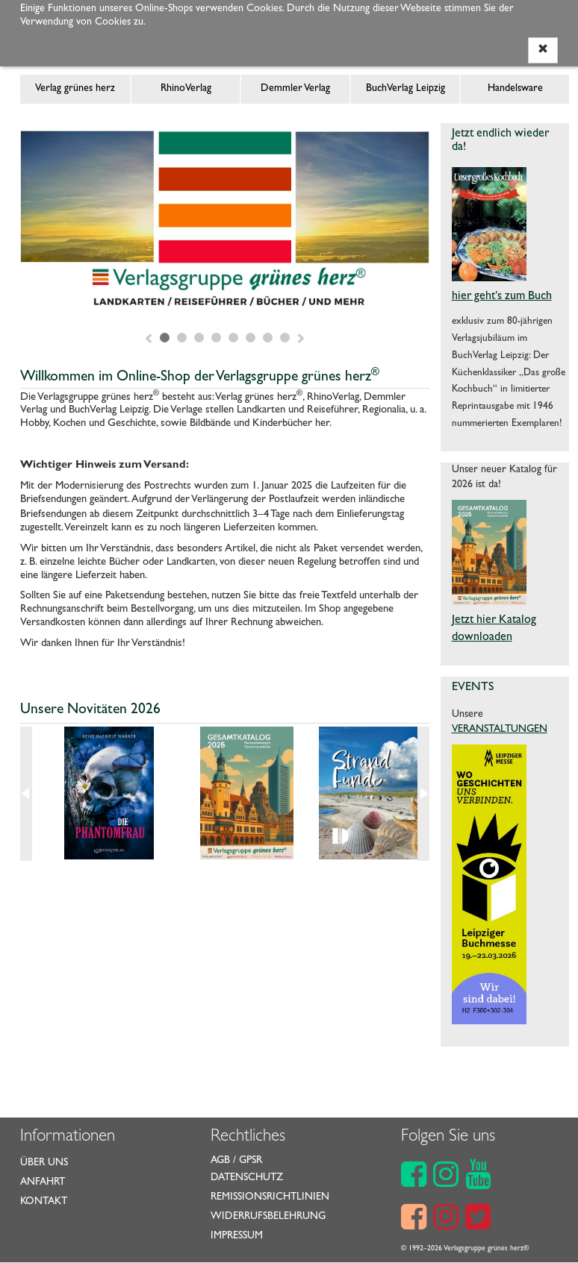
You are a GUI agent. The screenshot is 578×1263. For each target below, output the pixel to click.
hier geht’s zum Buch (502, 297)
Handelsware (515, 89)
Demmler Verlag (295, 89)
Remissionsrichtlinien (270, 1197)
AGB (220, 1161)
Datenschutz (247, 1178)
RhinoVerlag (186, 89)
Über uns (44, 1163)
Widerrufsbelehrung (268, 1217)
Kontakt (43, 1202)
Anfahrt (42, 1182)
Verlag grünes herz (75, 89)
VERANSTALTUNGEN (499, 729)
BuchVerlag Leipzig (405, 89)
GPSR (250, 1161)
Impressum (237, 1236)
